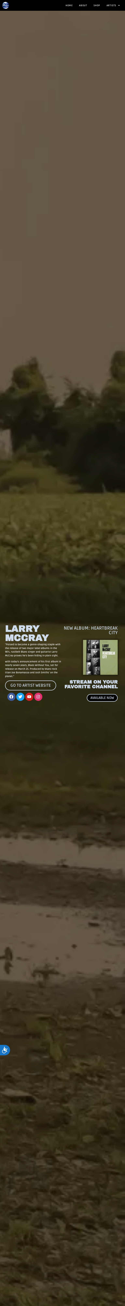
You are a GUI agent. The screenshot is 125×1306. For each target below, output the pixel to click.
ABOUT (83, 5)
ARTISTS (113, 5)
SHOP (97, 5)
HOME (69, 5)
